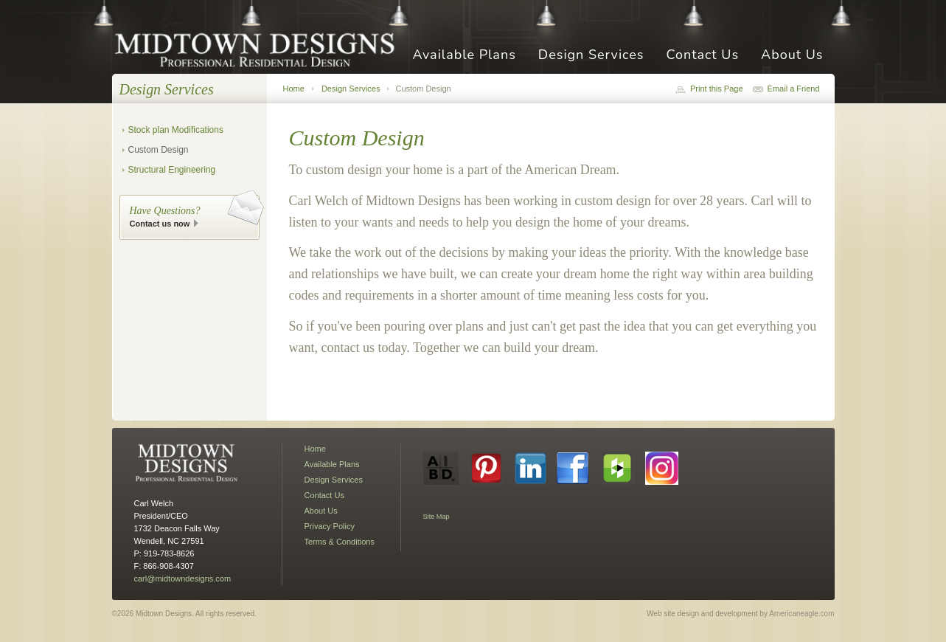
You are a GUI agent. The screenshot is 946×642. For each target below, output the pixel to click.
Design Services (591, 55)
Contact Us (702, 55)
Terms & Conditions (340, 541)
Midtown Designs (259, 49)
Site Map (436, 516)
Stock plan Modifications (175, 130)
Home (294, 88)
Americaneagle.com (801, 614)
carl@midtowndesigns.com (183, 578)
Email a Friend (794, 88)
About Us (792, 55)
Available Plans (463, 55)
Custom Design (158, 150)
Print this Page (716, 88)
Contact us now (160, 223)
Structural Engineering (172, 170)
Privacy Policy (330, 526)
